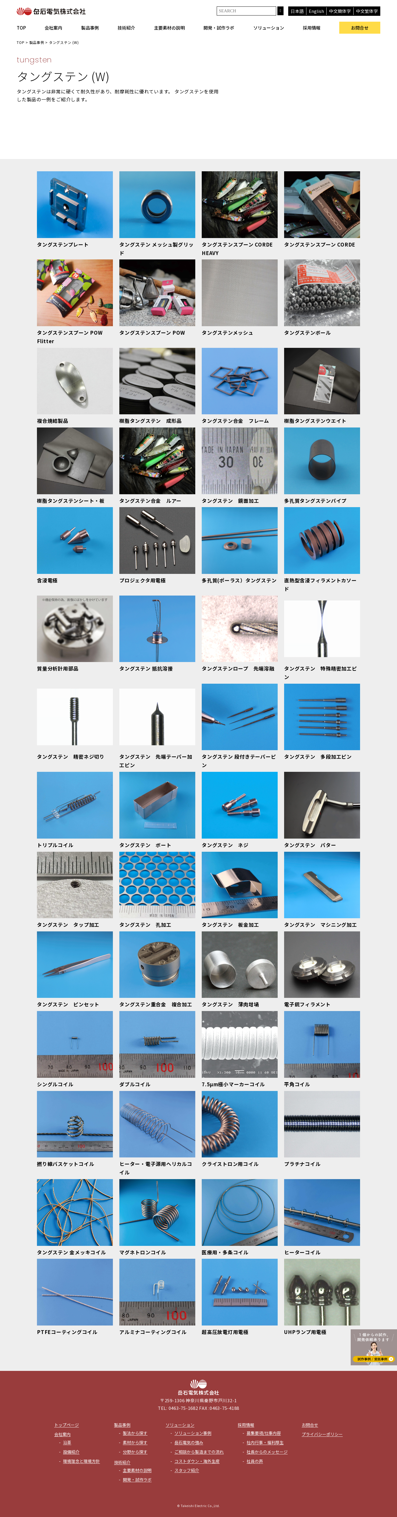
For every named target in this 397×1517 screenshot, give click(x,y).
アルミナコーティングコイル (153, 1331)
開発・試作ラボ (218, 28)
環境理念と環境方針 (81, 1461)
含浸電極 (47, 580)
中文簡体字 (340, 11)
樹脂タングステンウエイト (315, 420)
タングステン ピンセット (68, 1004)
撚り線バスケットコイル (65, 1163)
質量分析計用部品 (58, 668)
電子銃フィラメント (307, 1004)
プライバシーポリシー (322, 1434)
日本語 (297, 11)
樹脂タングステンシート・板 (71, 500)
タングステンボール (307, 332)
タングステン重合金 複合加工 (155, 1004)
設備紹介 (71, 1452)
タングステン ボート (145, 845)
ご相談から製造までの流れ (199, 1452)
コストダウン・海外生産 (197, 1461)
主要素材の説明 (169, 28)
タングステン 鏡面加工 (230, 500)
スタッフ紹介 (186, 1470)
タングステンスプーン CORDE (319, 244)
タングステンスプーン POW (152, 332)
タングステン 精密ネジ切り (71, 756)
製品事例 (90, 28)
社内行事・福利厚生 (265, 1442)
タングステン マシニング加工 (320, 924)
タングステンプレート (63, 244)
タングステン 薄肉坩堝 (230, 1004)
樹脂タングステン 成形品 (150, 420)
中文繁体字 (367, 11)
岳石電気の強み (188, 1442)
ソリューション (268, 28)
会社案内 (53, 28)
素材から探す (135, 1442)
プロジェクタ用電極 (142, 580)
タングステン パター (310, 845)
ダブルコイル (135, 1084)
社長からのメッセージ (267, 1452)
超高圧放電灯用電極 (225, 1331)
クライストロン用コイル (230, 1163)
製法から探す (135, 1433)
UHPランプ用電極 (305, 1331)
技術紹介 (126, 28)
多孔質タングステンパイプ (315, 500)
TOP (21, 28)
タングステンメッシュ (228, 332)
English (316, 11)
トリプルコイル (55, 845)
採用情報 (311, 28)
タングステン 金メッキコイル (71, 1252)
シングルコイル (55, 1084)
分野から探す (135, 1452)
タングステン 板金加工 (230, 924)
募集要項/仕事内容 (264, 1433)
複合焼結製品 (52, 420)
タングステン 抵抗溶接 (146, 668)
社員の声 (255, 1461)
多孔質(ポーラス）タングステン (239, 580)
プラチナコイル (302, 1163)
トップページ (66, 1425)
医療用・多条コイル (225, 1252)
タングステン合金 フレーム (235, 420)
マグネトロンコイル (142, 1252)
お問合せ (360, 28)
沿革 (67, 1442)
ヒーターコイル (302, 1252)
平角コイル (297, 1084)
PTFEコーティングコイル (67, 1331)
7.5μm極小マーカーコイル (233, 1084)
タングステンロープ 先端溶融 (238, 668)
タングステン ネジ (225, 845)
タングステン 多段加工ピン (318, 756)
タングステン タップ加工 (68, 924)
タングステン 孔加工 (145, 924)
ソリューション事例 (192, 1433)
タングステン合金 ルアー (150, 500)
